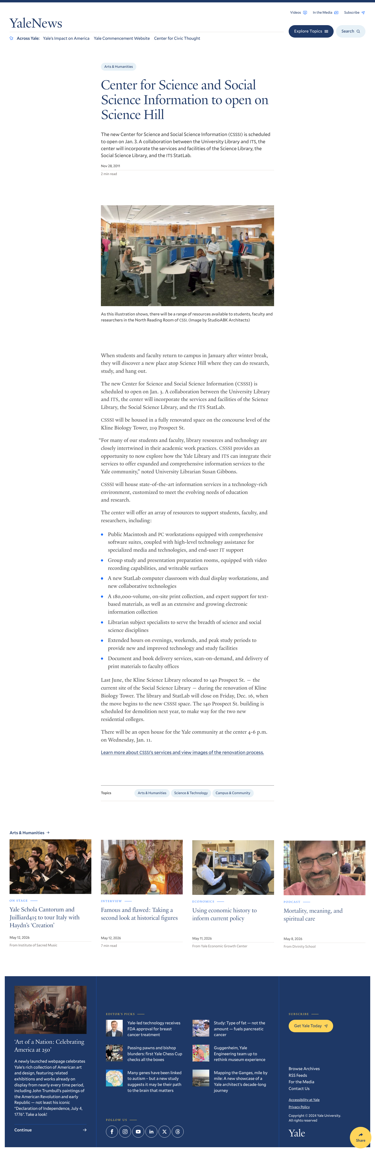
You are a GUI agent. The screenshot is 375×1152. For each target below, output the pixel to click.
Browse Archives (304, 1068)
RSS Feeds (298, 1075)
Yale (297, 1134)
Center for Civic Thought (177, 38)
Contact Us (299, 1088)
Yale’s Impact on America (66, 38)
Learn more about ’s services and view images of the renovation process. (182, 756)
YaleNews (36, 24)
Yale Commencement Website (122, 38)
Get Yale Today (311, 1025)
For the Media (301, 1081)
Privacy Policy (299, 1107)
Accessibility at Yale (304, 1099)
